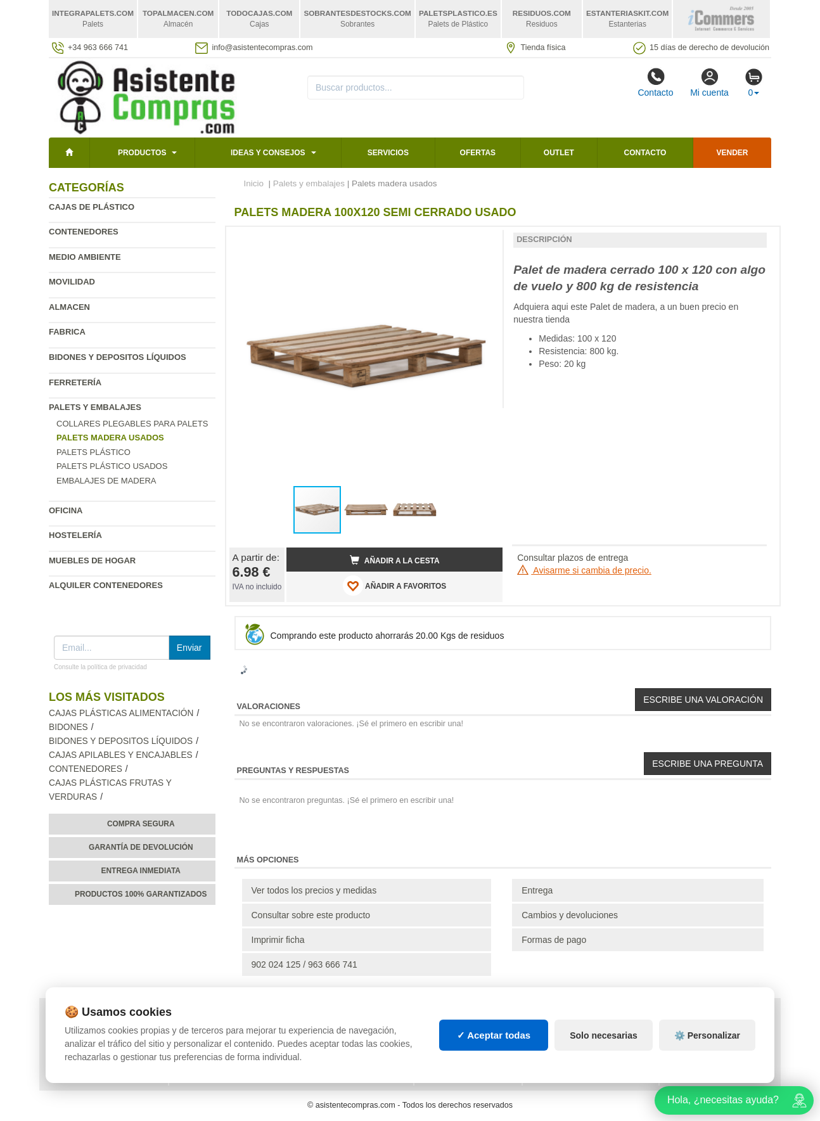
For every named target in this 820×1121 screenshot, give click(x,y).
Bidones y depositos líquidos (117, 357)
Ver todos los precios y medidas (314, 890)
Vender (732, 152)
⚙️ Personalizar (707, 1035)
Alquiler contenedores (106, 585)
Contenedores (84, 231)
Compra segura (141, 823)
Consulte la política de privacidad (100, 666)
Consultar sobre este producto (311, 915)
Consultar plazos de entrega (572, 558)
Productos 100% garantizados (141, 894)
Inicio (254, 183)
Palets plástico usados (111, 466)
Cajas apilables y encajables (121, 755)
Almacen (69, 307)
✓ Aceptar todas (494, 1035)
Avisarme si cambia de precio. (584, 570)
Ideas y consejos (268, 152)
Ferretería (75, 382)
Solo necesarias (603, 1035)
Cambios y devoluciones (570, 915)
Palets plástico (93, 452)
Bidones (68, 727)
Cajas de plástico (91, 207)
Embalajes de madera (106, 480)
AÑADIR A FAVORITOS (394, 585)
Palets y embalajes (95, 407)
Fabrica (67, 331)
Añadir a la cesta (395, 560)
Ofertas (478, 152)
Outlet (559, 152)
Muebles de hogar (92, 560)
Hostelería (75, 535)
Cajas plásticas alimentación (121, 713)
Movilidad (72, 281)
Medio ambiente (85, 257)
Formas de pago (554, 940)
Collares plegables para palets (132, 423)
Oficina (65, 510)
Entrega (537, 890)
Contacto (655, 82)
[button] (481, 241)
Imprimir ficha (278, 940)
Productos (142, 152)
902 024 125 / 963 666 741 (304, 964)
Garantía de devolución (141, 847)
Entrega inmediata (141, 870)
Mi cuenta (709, 82)
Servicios (388, 152)
